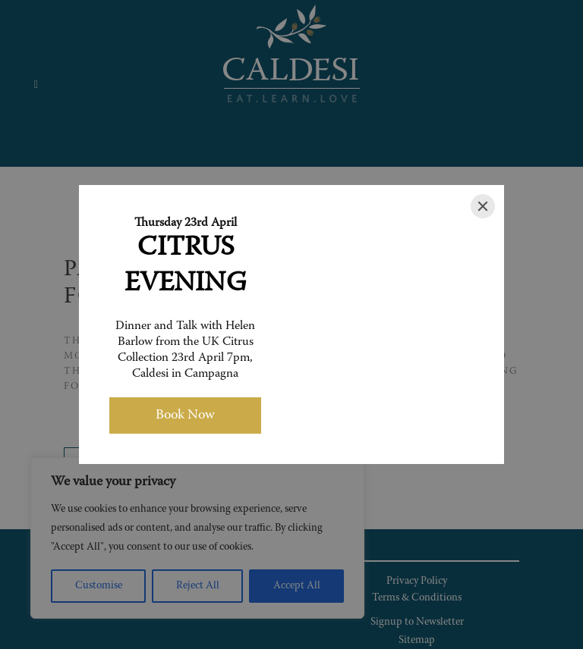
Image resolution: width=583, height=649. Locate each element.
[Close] (483, 206)
